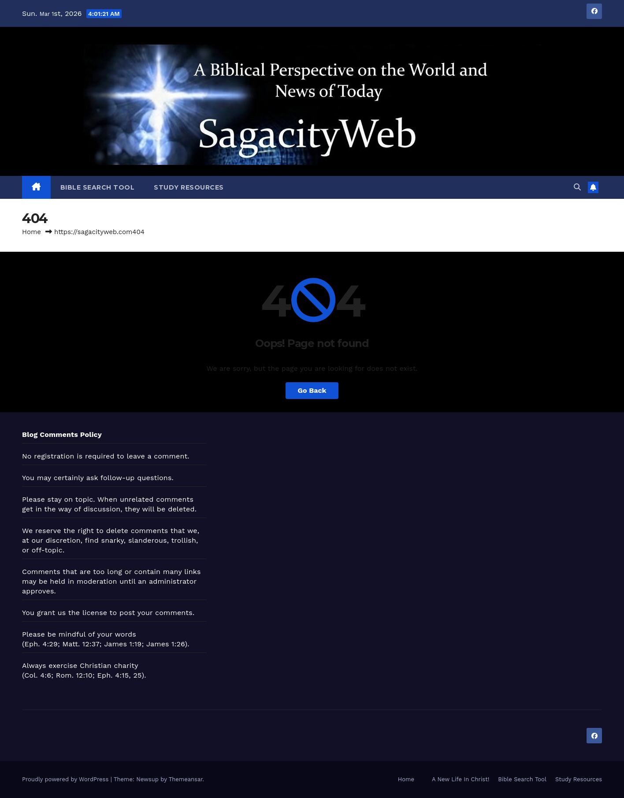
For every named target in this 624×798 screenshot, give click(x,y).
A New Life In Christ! (460, 779)
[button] (577, 187)
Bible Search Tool (97, 187)
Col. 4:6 (37, 675)
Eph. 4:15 (113, 675)
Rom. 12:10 (74, 675)
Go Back (312, 390)
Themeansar (186, 779)
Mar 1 (47, 14)
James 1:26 (165, 644)
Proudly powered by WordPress (66, 779)
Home (31, 232)
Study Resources (189, 187)
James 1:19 (122, 644)
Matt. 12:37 (81, 644)
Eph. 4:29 (41, 644)
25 (137, 675)
